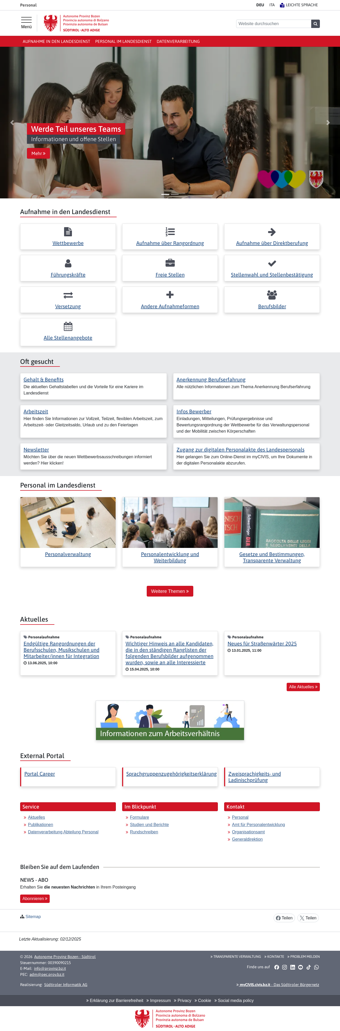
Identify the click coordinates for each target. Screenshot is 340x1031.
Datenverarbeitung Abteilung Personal (63, 832)
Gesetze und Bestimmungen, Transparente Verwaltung (272, 557)
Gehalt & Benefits (44, 379)
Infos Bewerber (194, 411)
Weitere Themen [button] (170, 591)
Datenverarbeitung (178, 41)
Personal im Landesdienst (123, 41)
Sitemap (33, 916)
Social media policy (234, 1000)
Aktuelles (36, 817)
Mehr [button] (38, 153)
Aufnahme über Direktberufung (272, 243)
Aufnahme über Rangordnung (170, 243)
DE (260, 5)
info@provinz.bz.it (50, 968)
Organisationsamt (248, 832)
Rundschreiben (144, 832)
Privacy (182, 1000)
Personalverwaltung (68, 554)
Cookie (203, 1000)
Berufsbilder (272, 306)
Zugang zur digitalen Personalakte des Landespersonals (240, 449)
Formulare (139, 817)
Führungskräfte (68, 275)
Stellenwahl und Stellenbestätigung (272, 275)
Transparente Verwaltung (236, 956)
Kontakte (274, 956)
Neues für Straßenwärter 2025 (262, 643)
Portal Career (39, 774)
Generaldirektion (247, 839)
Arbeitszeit (36, 411)
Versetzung (68, 306)
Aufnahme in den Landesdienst (56, 41)
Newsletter (36, 449)
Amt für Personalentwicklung (258, 824)
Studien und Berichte (149, 824)
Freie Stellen (170, 275)
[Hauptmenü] (26, 23)
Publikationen (40, 824)
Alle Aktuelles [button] (303, 687)
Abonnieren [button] (34, 898)
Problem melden (303, 956)
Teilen (284, 918)
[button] (12, 122)
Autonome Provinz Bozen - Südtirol (65, 956)
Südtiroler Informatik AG (65, 984)
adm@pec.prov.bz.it (47, 974)
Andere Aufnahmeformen (170, 306)
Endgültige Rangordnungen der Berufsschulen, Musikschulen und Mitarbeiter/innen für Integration (61, 649)
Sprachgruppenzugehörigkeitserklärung (171, 774)
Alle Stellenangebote (68, 338)
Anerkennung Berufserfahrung (211, 379)
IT (272, 5)
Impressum (158, 1000)
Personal (240, 817)
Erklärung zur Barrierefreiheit (114, 1000)
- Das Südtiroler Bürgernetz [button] (277, 984)
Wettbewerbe (68, 243)
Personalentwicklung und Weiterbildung (170, 557)
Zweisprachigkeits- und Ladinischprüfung (254, 777)
